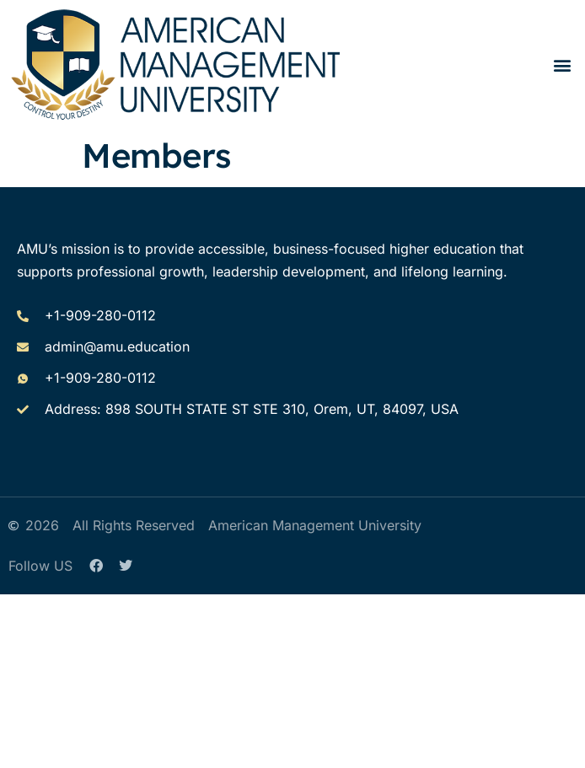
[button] (563, 64)
